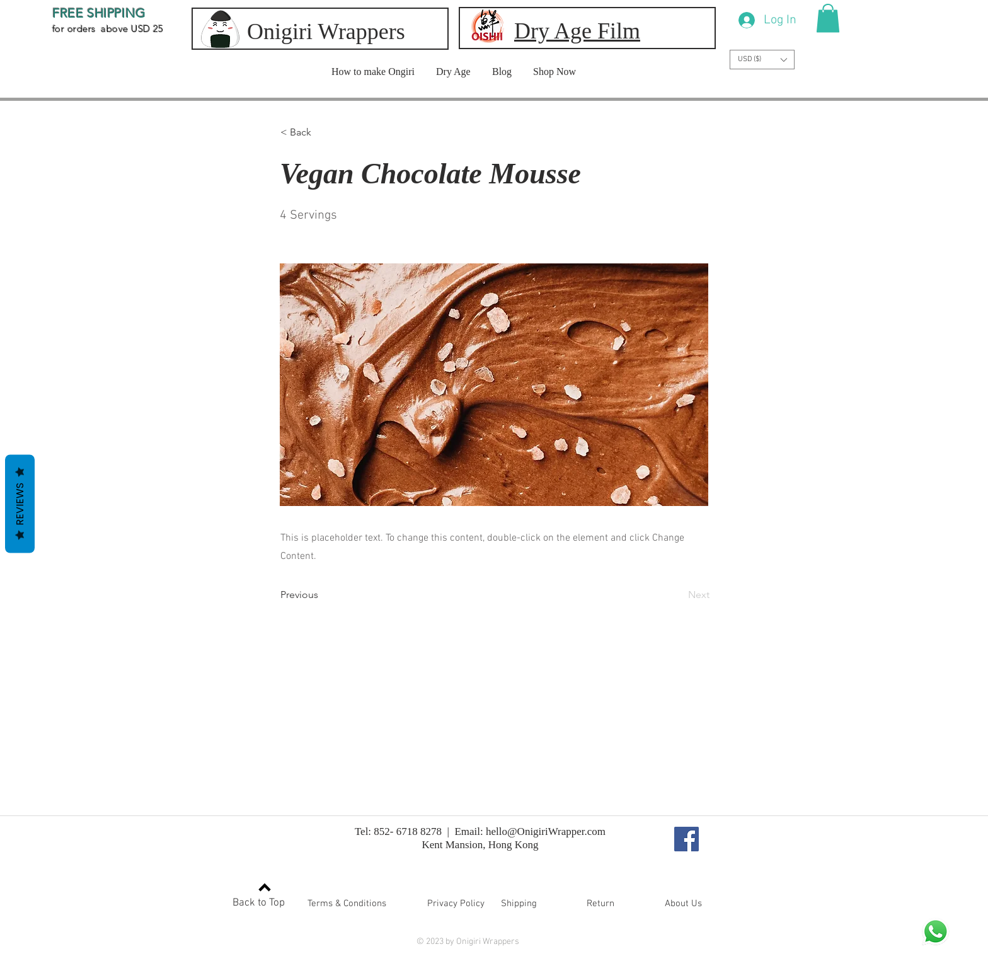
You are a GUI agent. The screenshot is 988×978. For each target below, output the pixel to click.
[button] (828, 18)
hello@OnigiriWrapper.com (546, 831)
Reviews (20, 504)
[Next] (677, 594)
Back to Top (259, 903)
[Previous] (322, 594)
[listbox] (762, 59)
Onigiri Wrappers (326, 31)
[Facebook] (686, 839)
